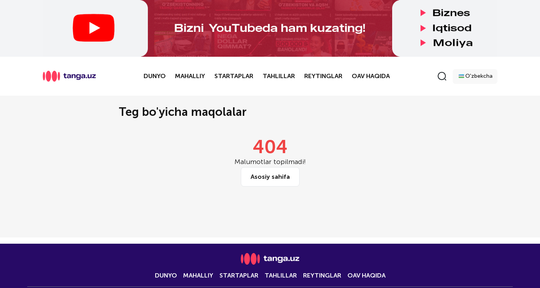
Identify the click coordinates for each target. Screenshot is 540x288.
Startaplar (233, 76)
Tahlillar (279, 76)
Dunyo (155, 76)
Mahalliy (190, 76)
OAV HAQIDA (371, 76)
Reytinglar (323, 76)
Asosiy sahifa (270, 176)
